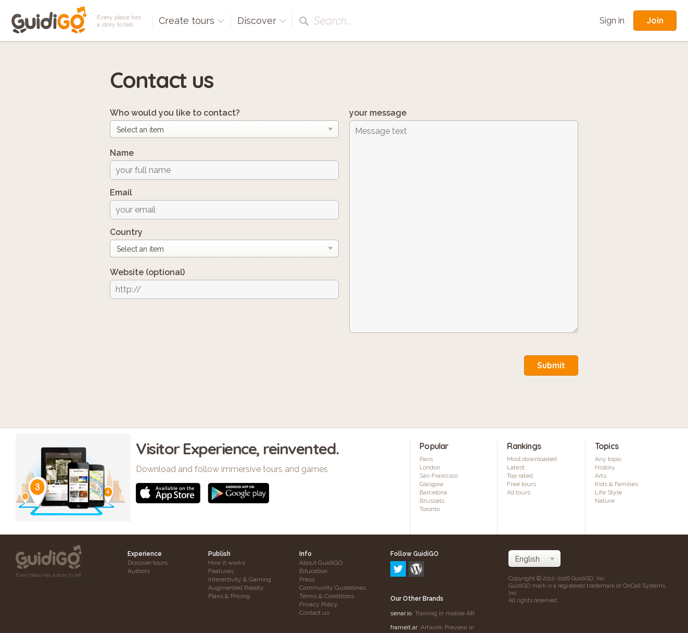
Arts (600, 475)
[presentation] (189, 327)
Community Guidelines (332, 587)
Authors (139, 571)
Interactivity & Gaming (239, 579)
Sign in (612, 21)
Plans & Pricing (229, 596)
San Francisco (438, 475)
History (605, 467)
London (429, 467)
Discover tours (148, 562)
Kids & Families (616, 484)
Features (221, 571)
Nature (605, 500)
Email (121, 192)
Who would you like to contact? (175, 113)
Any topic (608, 459)
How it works (226, 562)
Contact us (314, 612)
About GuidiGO (320, 562)
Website (147, 272)
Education (313, 571)
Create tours (191, 20)
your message (377, 113)
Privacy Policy (318, 604)
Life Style (608, 492)
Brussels (431, 500)
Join (655, 20)
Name (122, 153)
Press (307, 579)
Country (126, 232)
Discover (261, 20)
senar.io (401, 568)
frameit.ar (403, 582)
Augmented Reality (236, 587)
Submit (551, 365)
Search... (332, 21)
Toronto (429, 509)
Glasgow (431, 484)
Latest (516, 467)
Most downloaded (532, 459)
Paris (426, 459)
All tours (518, 492)
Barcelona (433, 492)
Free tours (521, 484)
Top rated (520, 475)
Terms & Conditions (326, 596)
